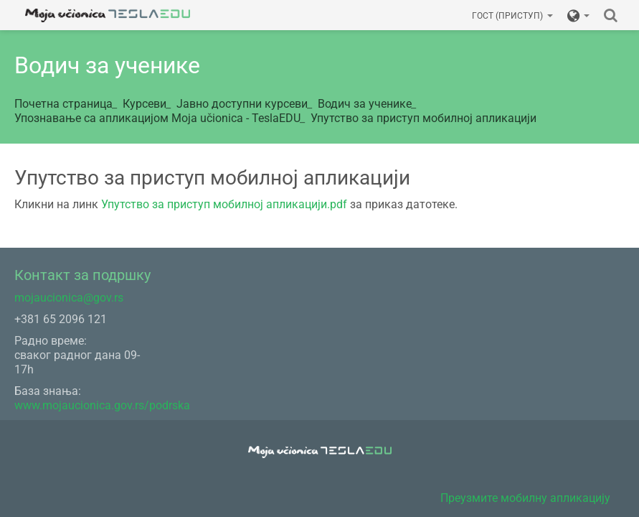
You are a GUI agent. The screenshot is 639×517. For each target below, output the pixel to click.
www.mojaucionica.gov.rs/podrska (102, 405)
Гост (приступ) (512, 16)
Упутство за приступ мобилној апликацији (423, 118)
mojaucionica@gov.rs (68, 297)
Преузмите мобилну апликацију (525, 498)
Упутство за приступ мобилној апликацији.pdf (224, 204)
